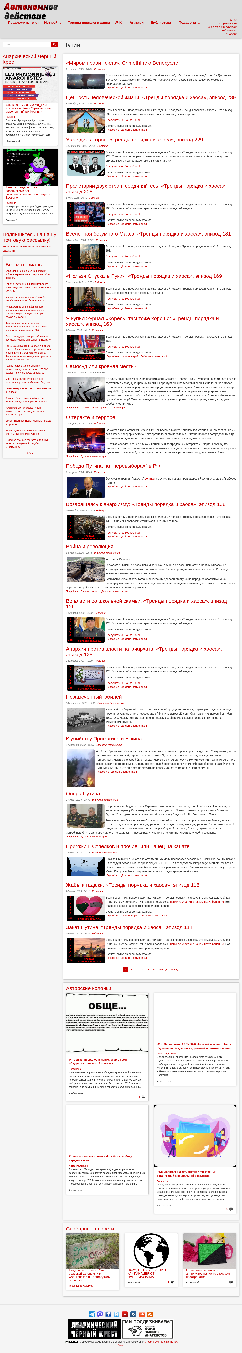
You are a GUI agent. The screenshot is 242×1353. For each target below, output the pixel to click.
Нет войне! (53, 22)
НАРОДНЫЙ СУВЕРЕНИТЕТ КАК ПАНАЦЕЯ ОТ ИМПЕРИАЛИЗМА (148, 1273)
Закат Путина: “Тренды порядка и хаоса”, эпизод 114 (129, 927)
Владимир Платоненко (107, 552)
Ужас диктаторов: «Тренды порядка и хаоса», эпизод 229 (134, 139)
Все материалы (24, 265)
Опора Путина (83, 793)
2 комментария (89, 407)
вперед (163, 969)
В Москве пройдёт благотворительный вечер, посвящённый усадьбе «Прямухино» (27, 443)
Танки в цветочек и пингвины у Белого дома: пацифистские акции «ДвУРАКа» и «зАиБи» (28, 287)
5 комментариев (90, 591)
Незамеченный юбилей (94, 697)
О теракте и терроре (90, 417)
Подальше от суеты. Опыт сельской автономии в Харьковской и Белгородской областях (89, 1275)
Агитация (137, 22)
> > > (30, 453)
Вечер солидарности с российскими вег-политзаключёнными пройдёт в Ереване (28, 192)
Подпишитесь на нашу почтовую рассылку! (29, 237)
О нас (121, 1345)
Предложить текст (23, 22)
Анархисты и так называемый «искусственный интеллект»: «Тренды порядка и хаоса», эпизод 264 (27, 326)
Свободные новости (90, 1229)
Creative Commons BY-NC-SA (161, 1341)
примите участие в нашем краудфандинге (197, 901)
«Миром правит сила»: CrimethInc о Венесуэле (122, 63)
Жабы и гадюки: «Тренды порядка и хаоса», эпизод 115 (132, 885)
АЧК (120, 22)
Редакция (99, 69)
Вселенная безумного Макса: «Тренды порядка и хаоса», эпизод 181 (148, 234)
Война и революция (89, 546)
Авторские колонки (88, 988)
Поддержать (189, 22)
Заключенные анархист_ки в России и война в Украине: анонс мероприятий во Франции (29, 108)
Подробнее (112, 87)
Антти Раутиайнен (167, 1053)
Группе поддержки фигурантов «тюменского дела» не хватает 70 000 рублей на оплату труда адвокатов (27, 369)
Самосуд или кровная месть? (101, 366)
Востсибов (75, 1069)
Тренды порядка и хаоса (89, 22)
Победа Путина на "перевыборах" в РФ (113, 466)
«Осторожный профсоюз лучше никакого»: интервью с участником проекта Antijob (25, 411)
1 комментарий (129, 356)
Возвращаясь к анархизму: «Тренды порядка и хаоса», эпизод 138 (145, 504)
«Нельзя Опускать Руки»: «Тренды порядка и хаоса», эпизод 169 (144, 276)
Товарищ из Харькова (81, 1285)
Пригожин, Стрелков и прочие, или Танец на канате (128, 846)
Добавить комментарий (134, 87)
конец (174, 969)
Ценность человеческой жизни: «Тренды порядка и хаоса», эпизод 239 (151, 97)
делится (150, 478)
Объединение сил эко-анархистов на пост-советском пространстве (208, 1273)
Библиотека (162, 22)
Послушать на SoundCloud (123, 120)
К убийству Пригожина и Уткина (104, 739)
